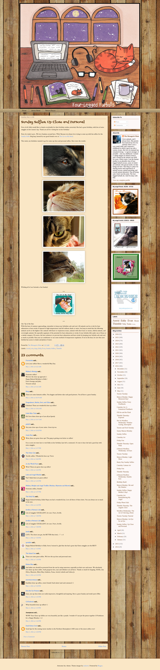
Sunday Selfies (50, 348)
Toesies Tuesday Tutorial (125, 516)
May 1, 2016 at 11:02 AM (34, 409)
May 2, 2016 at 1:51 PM (33, 608)
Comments (118, 125)
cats (32, 348)
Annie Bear (29, 435)
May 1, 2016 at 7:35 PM (33, 560)
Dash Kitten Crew (31, 626)
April (119, 530)
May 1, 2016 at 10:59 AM (34, 398)
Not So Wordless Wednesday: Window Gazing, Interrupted (124, 422)
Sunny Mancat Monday (124, 431)
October (120, 375)
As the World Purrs (32, 464)
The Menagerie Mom (131, 136)
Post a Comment (29, 637)
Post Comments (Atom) (68, 652)
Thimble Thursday (123, 472)
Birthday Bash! (122, 482)
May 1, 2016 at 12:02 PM (34, 430)
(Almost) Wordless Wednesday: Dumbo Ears (124, 477)
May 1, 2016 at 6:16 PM (33, 505)
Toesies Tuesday (122, 394)
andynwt (86, 666)
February (120, 536)
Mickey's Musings (31, 371)
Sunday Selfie (25, 136)
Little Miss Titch (31, 413)
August (119, 381)
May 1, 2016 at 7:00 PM (33, 516)
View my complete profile (121, 180)
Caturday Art (121, 437)
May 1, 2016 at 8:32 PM (33, 575)
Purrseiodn (29, 360)
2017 (117, 363)
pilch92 (28, 424)
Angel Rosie (35, 111)
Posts (116, 122)
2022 (117, 347)
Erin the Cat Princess (32, 591)
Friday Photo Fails (123, 502)
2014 (117, 547)
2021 (117, 350)
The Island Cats (31, 553)
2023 (117, 344)
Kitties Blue (29, 564)
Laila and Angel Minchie (33, 475)
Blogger (100, 666)
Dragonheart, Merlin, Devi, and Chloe (38, 402)
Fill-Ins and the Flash (124, 412)
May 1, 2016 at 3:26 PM (33, 470)
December (120, 369)
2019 (117, 356)
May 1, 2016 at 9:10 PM (33, 586)
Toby (124, 324)
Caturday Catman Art (124, 465)
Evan (43, 348)
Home (24, 111)
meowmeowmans (31, 580)
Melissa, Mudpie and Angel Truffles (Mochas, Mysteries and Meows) (48, 486)
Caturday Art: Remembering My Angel (123, 497)
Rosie (136, 321)
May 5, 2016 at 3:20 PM (33, 632)
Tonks (129, 324)
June (119, 388)
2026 (117, 334)
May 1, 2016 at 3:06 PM (33, 459)
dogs (35, 348)
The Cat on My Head (66, 136)
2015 (117, 544)
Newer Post (25, 646)
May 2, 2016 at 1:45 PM (33, 597)
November (121, 372)
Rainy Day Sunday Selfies (125, 462)
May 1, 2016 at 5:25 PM (33, 481)
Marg (27, 391)
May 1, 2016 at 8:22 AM (33, 367)
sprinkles (29, 542)
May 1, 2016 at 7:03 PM (33, 538)
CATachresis (30, 602)
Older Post (102, 646)
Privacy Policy (50, 111)
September (121, 378)
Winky (134, 324)
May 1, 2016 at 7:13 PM (33, 549)
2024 (117, 340)
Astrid (28, 348)
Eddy (39, 348)
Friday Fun (120, 440)
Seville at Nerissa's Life (33, 510)
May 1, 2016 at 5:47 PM (33, 492)
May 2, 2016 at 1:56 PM (33, 621)
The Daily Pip (30, 497)
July (118, 385)
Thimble (59, 348)
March (119, 533)
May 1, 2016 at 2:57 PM (33, 448)
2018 (117, 359)
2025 (117, 337)
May (119, 391)
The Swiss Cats (31, 453)
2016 (117, 366)
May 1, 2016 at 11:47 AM (34, 420)
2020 (117, 353)
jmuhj (27, 532)
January (120, 540)
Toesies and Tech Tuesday (125, 428)
